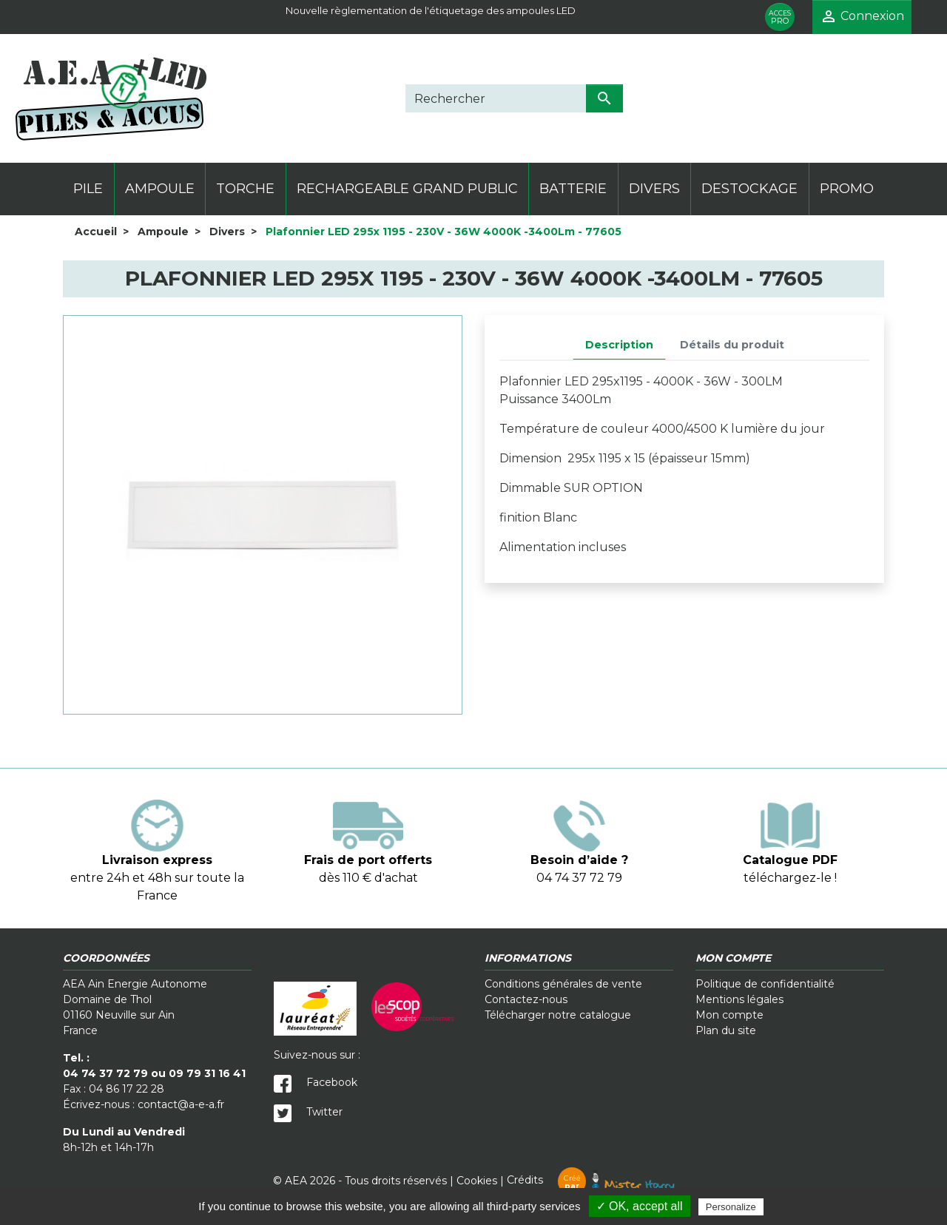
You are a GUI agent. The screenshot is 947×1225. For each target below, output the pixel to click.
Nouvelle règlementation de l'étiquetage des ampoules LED (431, 10)
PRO (780, 17)
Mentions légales (739, 999)
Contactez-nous (526, 999)
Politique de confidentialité (765, 984)
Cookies (476, 1180)
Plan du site (725, 1030)
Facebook (315, 1082)
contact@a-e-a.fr (181, 1104)
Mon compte (729, 1015)
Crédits (591, 1180)
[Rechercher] (495, 98)
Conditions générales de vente (563, 984)
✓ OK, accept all (639, 1206)
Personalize (731, 1206)
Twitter (308, 1111)
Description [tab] (619, 344)
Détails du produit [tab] (732, 344)
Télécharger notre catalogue (558, 1015)
